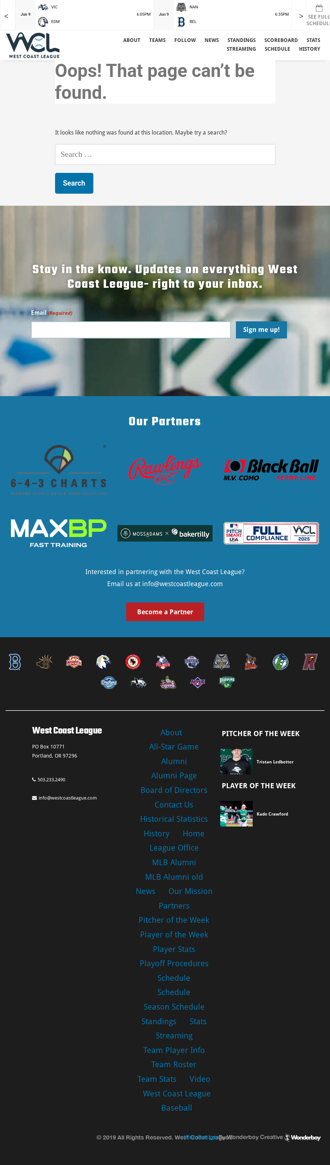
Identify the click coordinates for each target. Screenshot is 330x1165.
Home (194, 833)
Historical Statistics (174, 819)
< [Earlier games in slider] (6, 16)
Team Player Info (174, 1050)
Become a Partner (165, 612)
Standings (242, 40)
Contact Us (174, 804)
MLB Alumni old (174, 877)
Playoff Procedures (174, 963)
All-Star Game (174, 746)
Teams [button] (157, 40)
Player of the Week (174, 934)
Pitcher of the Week (174, 920)
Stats (198, 1021)
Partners (174, 905)
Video (200, 1079)
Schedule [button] (277, 49)
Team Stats (156, 1079)
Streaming (241, 49)
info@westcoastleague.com (182, 584)
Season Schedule (174, 1006)
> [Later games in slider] (301, 16)
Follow (185, 40)
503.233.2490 (48, 779)
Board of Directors (173, 790)
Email (51, 313)
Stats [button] (313, 40)
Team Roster (174, 1064)
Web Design (200, 1136)
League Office (174, 847)
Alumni (174, 761)
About (131, 40)
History (309, 49)
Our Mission (190, 891)
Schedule (174, 978)
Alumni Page (174, 775)
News (212, 40)
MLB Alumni (174, 862)
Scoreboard (281, 40)
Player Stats (174, 949)
